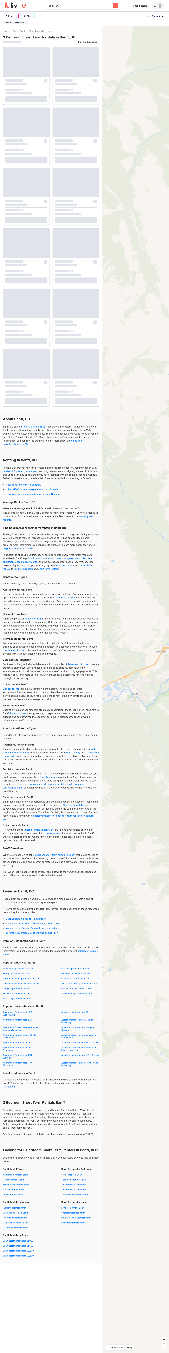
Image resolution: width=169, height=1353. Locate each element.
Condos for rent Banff (13, 1179)
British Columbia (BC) (33, 426)
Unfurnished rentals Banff (15, 1212)
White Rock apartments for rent (76, 993)
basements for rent (78, 664)
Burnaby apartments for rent (75, 968)
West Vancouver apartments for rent (79, 983)
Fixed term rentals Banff (73, 1222)
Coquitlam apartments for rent (76, 978)
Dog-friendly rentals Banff (15, 1222)
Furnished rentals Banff (14, 1208)
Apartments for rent (64, 597)
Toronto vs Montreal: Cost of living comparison (32, 932)
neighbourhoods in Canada (18, 548)
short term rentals (48, 568)
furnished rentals (64, 565)
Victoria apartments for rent (16, 998)
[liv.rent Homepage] (11, 5)
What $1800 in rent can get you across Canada (32, 489)
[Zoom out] (164, 1344)
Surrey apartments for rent (16, 973)
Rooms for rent (18, 713)
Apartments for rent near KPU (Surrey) (80, 1055)
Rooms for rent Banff (13, 1194)
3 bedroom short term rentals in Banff (53, 854)
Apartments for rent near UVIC (18, 1042)
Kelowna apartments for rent (17, 993)
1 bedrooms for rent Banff (73, 1179)
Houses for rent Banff (13, 1189)
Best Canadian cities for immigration (26, 918)
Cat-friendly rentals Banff (15, 1227)
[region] (135, 689)
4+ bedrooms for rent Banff (74, 1194)
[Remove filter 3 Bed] (10, 22)
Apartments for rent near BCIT (17, 1019)
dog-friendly (73, 752)
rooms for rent (53, 833)
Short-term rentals (73, 805)
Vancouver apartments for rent (18, 968)
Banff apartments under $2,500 (18, 1255)
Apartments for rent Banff (15, 1174)
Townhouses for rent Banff (16, 1184)
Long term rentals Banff (72, 1208)
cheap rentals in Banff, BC (39, 829)
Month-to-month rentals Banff (76, 1217)
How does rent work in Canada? (23, 484)
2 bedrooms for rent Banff (73, 1184)
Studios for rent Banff (71, 1174)
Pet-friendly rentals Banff (15, 1217)
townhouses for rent (14, 650)
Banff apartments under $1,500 (18, 1246)
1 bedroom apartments (40, 558)
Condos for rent (11, 688)
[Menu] (158, 5)
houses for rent (33, 618)
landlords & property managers (20, 471)
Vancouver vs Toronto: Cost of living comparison (33, 923)
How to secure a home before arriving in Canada (33, 494)
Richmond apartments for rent (76, 973)
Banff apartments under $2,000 (18, 1250)
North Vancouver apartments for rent (21, 978)
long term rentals (23, 568)
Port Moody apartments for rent (76, 988)
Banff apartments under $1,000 (18, 1241)
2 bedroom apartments (67, 558)
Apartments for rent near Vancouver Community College (20, 1028)
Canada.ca (9, 1086)
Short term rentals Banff (73, 1212)
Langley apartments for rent (16, 988)
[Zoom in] (164, 1339)
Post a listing (140, 5)
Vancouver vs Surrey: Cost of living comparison (32, 928)
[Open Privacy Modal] (24, 5)
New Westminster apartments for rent (21, 983)
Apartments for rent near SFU (75, 1012)
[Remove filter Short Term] (26, 22)
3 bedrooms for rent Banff (73, 1189)
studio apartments (27, 561)
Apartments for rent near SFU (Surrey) (80, 1042)
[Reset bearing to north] (164, 1348)
